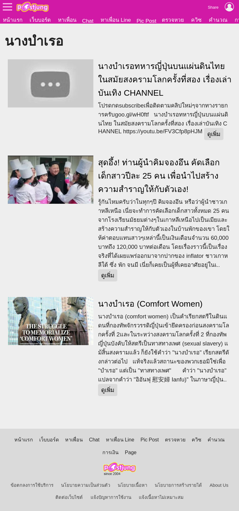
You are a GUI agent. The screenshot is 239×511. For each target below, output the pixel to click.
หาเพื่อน (67, 20)
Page (130, 452)
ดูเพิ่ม (213, 134)
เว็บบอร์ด (40, 20)
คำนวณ (218, 20)
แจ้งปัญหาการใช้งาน (111, 497)
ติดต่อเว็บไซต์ (69, 497)
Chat (88, 21)
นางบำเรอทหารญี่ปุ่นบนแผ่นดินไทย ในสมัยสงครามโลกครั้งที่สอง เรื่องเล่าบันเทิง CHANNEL (164, 80)
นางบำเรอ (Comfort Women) (150, 303)
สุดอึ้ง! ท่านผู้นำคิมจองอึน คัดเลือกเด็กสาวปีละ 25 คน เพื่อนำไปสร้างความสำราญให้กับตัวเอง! (159, 176)
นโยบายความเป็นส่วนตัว (85, 485)
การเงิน (110, 452)
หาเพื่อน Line (116, 20)
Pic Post (147, 21)
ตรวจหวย (173, 20)
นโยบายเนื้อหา (132, 485)
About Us (219, 485)
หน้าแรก (12, 20)
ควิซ (196, 20)
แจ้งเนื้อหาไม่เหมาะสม (161, 497)
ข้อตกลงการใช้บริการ (32, 485)
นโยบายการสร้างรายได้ (178, 485)
